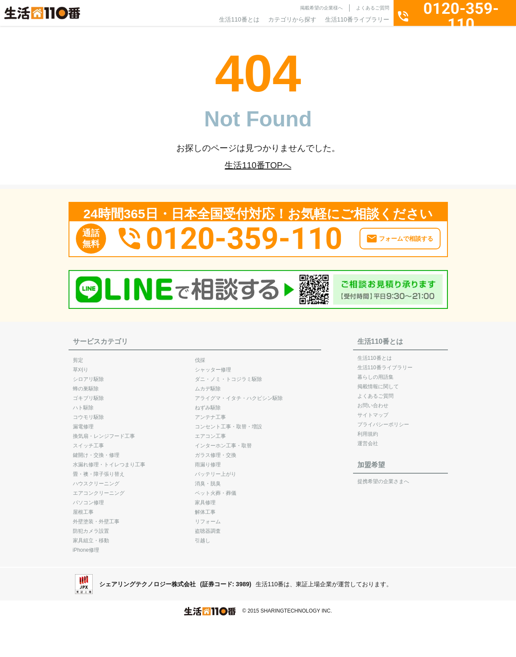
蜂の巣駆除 (86, 384)
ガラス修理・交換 (215, 451)
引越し (202, 536)
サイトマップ (372, 411)
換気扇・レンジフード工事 (104, 432)
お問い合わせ (372, 401)
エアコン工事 (210, 432)
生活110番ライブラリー (357, 19)
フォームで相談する (406, 234)
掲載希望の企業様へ (321, 7)
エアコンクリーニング (99, 489)
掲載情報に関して (378, 382)
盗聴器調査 (208, 527)
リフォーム (208, 517)
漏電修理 (83, 422)
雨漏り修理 (208, 460)
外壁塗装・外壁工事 (96, 517)
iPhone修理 (86, 546)
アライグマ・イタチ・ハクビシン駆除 (239, 394)
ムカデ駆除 (208, 384)
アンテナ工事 (210, 413)
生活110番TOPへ (258, 165)
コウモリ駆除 (88, 413)
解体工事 (205, 508)
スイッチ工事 (88, 441)
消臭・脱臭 (208, 479)
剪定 (78, 356)
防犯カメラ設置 (91, 527)
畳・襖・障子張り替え (99, 470)
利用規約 (367, 430)
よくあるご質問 (372, 7)
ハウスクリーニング (96, 479)
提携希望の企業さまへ (383, 477)
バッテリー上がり (215, 470)
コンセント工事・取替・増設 (228, 422)
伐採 (200, 356)
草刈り (80, 365)
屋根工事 (83, 508)
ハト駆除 (83, 403)
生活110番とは (239, 19)
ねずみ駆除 (208, 403)
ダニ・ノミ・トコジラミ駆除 (228, 375)
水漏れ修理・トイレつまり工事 (109, 460)
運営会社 (367, 439)
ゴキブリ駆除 (88, 394)
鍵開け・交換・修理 (96, 451)
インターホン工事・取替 (223, 441)
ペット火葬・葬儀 (215, 489)
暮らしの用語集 (375, 373)
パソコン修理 (88, 498)
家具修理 (205, 498)
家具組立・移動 (91, 536)
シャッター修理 (213, 365)
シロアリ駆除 (88, 375)
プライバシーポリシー (383, 420)
